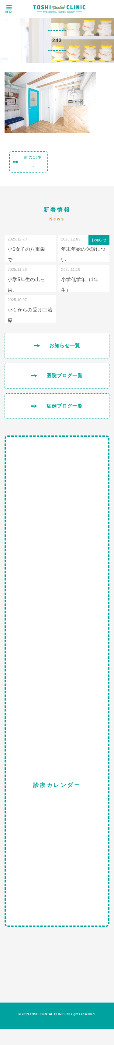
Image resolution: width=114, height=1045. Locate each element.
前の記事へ (33, 161)
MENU (9, 9)
